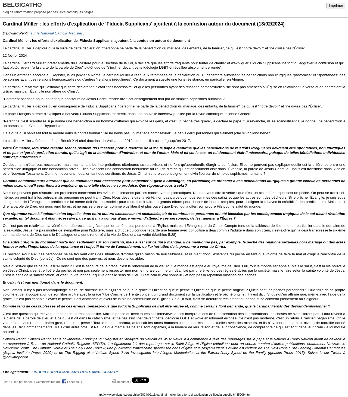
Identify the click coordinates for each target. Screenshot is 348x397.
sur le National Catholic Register (56, 33)
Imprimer (336, 6)
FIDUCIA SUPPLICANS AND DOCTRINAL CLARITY (75, 372)
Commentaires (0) (48, 381)
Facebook (71, 381)
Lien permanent (23, 381)
